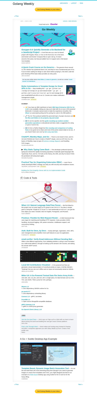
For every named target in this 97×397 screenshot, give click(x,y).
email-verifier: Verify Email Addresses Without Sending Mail (47, 239)
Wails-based (34, 374)
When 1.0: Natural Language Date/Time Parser (41, 205)
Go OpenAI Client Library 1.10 (32, 309)
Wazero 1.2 (25, 286)
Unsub (65, 21)
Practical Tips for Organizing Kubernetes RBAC (42, 162)
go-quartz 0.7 (26, 291)
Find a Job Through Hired (30, 326)
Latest (74, 3)
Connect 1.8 (26, 296)
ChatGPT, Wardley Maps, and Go (35, 136)
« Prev (16, 16)
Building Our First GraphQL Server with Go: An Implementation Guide (43, 170)
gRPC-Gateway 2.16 (28, 304)
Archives (64, 3)
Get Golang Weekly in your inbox (48, 9)
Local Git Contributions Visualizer (36, 264)
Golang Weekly (23, 4)
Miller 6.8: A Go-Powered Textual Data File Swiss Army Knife (47, 275)
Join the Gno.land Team (29, 319)
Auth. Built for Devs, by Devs (34, 230)
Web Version (72, 21)
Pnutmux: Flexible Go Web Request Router (40, 217)
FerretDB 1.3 (26, 299)
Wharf (27, 112)
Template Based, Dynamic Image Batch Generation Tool (45, 368)
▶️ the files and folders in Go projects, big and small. (50, 116)
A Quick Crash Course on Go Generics (38, 67)
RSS (81, 3)
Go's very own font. (51, 131)
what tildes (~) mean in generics (47, 79)
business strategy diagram (51, 140)
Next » (80, 16)
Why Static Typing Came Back (36, 149)
